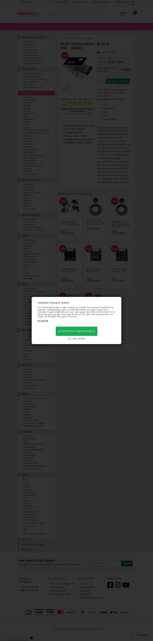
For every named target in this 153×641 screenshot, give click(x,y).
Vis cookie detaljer (76, 338)
